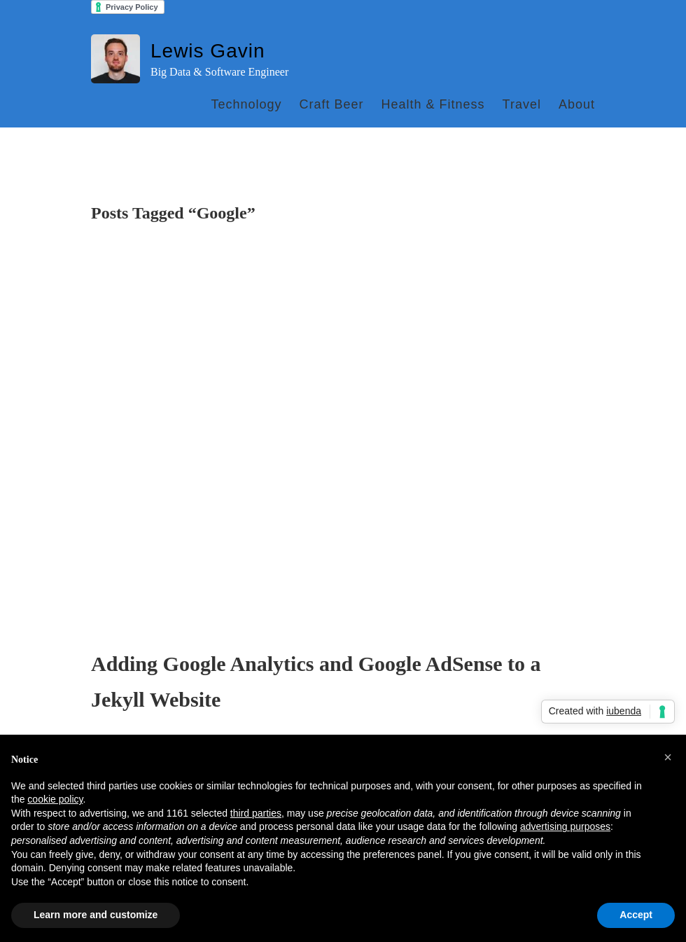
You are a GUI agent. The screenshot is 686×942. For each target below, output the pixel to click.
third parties (255, 813)
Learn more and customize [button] (96, 914)
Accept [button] (636, 914)
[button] (668, 757)
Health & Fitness (433, 104)
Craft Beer (331, 104)
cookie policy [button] (55, 799)
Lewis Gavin (207, 51)
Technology (246, 104)
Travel (522, 104)
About (577, 104)
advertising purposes (565, 826)
